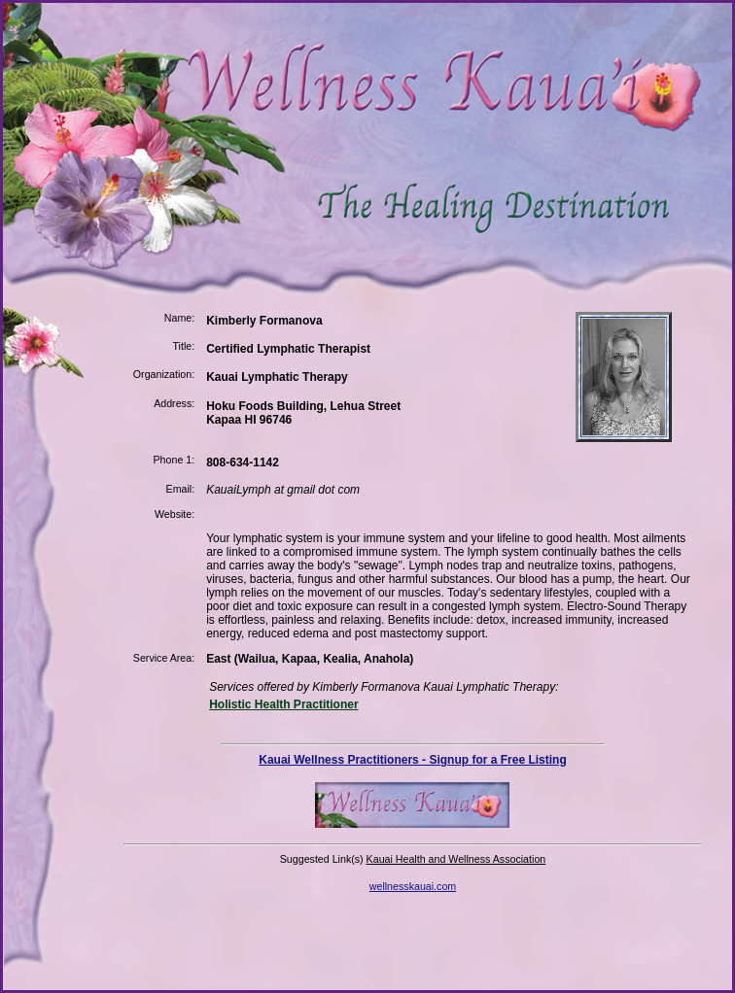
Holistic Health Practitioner (283, 704)
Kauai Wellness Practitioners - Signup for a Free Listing (413, 760)
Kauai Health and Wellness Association (456, 859)
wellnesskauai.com (412, 886)
